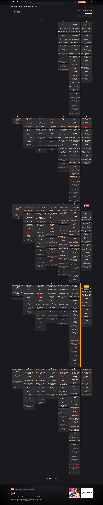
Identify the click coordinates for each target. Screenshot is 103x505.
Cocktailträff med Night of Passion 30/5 (74, 418)
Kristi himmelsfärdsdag (52, 261)
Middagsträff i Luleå (40, 232)
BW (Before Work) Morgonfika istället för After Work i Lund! (40, 372)
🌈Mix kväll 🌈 (74, 359)
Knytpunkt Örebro (52, 218)
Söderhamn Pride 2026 (40, 369)
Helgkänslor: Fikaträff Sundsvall (74, 231)
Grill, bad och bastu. (74, 401)
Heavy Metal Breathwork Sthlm (51, 242)
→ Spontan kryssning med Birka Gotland (63, 210)
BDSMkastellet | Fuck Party (75, 61)
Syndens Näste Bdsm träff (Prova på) (74, 429)
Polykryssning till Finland (63, 220)
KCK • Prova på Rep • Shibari (86, 53)
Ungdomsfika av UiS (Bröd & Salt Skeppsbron (40, 126)
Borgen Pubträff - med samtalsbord (51, 304)
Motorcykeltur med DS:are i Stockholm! (86, 134)
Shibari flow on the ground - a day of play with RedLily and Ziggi (74, 39)
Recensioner (34, 6)
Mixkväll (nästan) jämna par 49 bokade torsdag (63, 69)
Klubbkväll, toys (63, 250)
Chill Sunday (86, 75)
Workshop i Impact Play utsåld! (74, 132)
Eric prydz (63, 151)
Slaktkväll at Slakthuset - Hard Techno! (74, 92)
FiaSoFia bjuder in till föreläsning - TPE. (75, 315)
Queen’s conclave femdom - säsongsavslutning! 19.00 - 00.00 (74, 162)
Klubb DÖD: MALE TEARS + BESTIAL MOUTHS (40, 304)
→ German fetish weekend (86, 212)
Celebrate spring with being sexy (74, 83)
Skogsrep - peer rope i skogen (86, 230)
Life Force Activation (86, 308)
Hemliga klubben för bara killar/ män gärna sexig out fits (29, 145)
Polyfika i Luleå (17, 373)
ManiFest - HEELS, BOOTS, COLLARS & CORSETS (74, 437)
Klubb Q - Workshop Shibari (52, 126)
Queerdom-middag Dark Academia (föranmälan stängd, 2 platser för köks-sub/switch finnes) (86, 260)
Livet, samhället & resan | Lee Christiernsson (63, 377)
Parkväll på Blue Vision (75, 100)
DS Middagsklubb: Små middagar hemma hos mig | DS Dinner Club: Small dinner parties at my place (74, 28)
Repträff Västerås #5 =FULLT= (86, 59)
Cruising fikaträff (75, 379)
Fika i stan (75, 307)
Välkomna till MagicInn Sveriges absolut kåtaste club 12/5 (29, 240)
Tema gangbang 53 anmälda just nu (29, 312)
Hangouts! (29, 377)
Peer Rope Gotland (29, 232)
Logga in (81, 2)
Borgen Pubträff (52, 134)
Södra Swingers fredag (63, 427)
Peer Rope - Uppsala (86, 143)
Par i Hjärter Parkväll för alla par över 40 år (51, 148)
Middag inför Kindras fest (74, 407)
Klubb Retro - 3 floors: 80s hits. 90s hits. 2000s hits (74, 440)
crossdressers (44, 496)
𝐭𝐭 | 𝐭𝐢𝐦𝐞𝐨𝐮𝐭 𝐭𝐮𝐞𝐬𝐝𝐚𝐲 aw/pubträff (29, 299)
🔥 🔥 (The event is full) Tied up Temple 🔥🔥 (63, 296)
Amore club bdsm (75, 415)
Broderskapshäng (52, 296)
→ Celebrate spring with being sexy (86, 34)
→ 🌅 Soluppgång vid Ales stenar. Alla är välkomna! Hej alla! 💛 (86, 28)
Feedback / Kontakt (34, 499)
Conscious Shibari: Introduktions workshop (74, 134)
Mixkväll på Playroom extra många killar (63, 145)
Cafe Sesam (29, 129)
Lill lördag (40, 150)
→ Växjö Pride (40, 118)
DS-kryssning (75, 321)
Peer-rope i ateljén (63, 383)
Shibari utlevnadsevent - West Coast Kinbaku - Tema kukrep (74, 45)
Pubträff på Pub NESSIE (40, 218)
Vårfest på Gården (75, 50)
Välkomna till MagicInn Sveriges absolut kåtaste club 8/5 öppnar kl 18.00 (63, 159)
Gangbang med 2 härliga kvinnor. (86, 394)
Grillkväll (63, 380)
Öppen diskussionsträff (17, 375)
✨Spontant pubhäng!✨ (74, 248)
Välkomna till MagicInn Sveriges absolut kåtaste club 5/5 (40, 140)
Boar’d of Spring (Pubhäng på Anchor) (51, 377)
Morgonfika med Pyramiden (52, 285)
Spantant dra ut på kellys (74, 259)
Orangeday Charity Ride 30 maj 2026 (74, 377)
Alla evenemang (14, 7)
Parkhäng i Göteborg (74, 324)
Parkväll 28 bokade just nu (63, 170)
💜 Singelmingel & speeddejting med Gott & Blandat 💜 (51, 248)
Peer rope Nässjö (75, 301)
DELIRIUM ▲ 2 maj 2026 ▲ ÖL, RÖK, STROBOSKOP (74, 86)
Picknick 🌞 (75, 404)
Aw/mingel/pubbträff (63, 25)
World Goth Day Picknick (86, 377)
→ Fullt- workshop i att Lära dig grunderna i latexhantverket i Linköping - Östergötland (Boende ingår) (86, 219)
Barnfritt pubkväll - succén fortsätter (86, 159)
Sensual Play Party (52, 129)
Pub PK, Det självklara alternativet (17, 208)
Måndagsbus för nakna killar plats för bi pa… (17, 122)
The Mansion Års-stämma (74, 299)
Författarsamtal (52, 231)
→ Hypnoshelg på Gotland (75, 372)
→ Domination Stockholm (74, 25)
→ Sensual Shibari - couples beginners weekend (86, 118)
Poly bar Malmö (29, 218)
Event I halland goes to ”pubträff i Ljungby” (74, 56)
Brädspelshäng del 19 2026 (86, 50)
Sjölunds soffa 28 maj (52, 383)
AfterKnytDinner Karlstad (63, 36)
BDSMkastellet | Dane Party (75, 156)
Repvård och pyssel (63, 123)
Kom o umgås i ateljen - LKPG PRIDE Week (17, 286)
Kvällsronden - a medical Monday (17, 211)
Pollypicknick (63, 222)
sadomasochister (14, 498)
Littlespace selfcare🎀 (86, 123)
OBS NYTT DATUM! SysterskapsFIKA (86, 42)
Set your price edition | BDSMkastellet (75, 337)
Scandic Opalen (52, 310)
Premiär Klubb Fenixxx (75, 89)
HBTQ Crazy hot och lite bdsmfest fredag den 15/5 (63, 266)
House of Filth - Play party (40, 380)
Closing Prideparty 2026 (75, 385)
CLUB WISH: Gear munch (40, 227)
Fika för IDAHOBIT (86, 258)
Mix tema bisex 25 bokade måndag (63, 271)
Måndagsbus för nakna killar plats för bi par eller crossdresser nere (63, 53)
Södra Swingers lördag (74, 459)
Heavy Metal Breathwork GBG (86, 140)
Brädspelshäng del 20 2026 (86, 137)
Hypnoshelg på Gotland (63, 372)
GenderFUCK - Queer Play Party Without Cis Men (63, 304)
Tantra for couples (75, 396)
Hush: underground (63, 307)
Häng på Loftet (75, 145)
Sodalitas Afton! (52, 237)
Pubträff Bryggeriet (74, 64)
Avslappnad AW (52, 301)
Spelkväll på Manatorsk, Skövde (63, 236)
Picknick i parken (29, 288)
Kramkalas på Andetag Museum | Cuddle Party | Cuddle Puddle (51, 388)
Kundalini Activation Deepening (17, 289)
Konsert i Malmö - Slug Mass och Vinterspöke (40, 221)
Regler (29, 499)
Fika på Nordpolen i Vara (86, 383)
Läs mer (35, 498)
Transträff (29, 394)
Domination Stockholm (63, 28)
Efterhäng (40, 249)
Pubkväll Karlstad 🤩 (63, 288)
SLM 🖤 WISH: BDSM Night (86, 72)
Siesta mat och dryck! (75, 170)
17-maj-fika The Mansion (86, 255)
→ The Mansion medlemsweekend (75, 285)
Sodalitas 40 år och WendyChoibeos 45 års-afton (51, 386)
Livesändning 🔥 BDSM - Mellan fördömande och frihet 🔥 (74, 234)
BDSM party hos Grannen (74, 335)
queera (22, 498)
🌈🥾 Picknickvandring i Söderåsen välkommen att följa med (74, 382)
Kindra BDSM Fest (75, 423)
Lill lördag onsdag (40, 329)
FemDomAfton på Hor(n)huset (29, 293)
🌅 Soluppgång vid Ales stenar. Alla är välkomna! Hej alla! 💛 (74, 31)
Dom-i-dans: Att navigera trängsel (74, 410)
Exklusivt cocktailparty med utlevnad (74, 67)
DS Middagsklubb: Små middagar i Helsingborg (75, 288)
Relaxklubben (40, 148)
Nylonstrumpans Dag (63, 212)
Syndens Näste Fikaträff (52, 288)
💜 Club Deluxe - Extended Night (63, 50)
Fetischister (39, 496)
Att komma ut (86, 238)
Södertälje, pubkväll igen (75, 434)
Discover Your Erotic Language (63, 45)
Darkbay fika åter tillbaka (74, 226)
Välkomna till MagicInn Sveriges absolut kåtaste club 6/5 (40, 142)
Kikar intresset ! (75, 81)
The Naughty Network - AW (63, 34)
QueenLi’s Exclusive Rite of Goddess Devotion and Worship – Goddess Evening (74, 165)
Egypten (63, 215)
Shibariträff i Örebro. (29, 221)
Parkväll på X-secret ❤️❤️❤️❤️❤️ (74, 464)
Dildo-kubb (63, 217)
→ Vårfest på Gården (86, 31)
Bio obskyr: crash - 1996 (17, 381)
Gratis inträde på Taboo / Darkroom (40, 134)
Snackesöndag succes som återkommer (86, 78)
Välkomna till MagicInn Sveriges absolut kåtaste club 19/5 (29, 310)
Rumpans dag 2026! (52, 210)
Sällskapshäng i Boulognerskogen (74, 421)
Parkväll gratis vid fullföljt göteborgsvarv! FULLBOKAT (75, 362)
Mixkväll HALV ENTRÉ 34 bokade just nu (74, 200)
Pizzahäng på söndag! (86, 70)
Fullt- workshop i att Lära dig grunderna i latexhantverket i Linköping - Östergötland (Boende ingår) (74, 217)
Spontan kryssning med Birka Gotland (51, 229)
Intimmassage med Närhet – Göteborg (86, 45)
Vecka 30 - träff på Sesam (51, 299)
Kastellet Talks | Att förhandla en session (40, 383)
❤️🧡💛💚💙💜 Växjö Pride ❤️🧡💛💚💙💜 (29, 123)
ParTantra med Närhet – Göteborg (74, 36)
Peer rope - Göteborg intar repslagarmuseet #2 (86, 227)
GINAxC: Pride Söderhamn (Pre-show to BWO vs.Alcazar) (74, 443)
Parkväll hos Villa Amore (75, 356)
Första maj (63, 64)
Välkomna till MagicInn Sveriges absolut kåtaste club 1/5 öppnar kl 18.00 (63, 61)
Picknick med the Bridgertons (86, 129)
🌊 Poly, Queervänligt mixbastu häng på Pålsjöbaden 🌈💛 (51, 293)
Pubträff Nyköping (63, 230)
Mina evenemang (27, 6)
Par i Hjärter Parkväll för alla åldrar (63, 66)
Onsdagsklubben (40, 240)
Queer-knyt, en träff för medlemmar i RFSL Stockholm (75, 296)
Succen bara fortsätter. (75, 108)
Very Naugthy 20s (75, 329)
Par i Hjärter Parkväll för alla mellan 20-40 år (51, 264)
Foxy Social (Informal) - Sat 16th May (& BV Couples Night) (74, 275)
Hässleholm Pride (75, 293)
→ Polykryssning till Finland (75, 210)
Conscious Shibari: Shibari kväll (74, 151)
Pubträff (63, 132)
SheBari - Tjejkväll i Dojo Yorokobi (74, 148)
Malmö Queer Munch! (40, 235)
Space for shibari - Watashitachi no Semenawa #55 (86, 132)
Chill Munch (86, 313)
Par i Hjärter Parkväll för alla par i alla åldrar (63, 167)
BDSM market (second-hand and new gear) (63, 31)
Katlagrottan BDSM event (74, 426)
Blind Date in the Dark (63, 241)
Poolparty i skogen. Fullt (75, 393)
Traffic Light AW (63, 421)
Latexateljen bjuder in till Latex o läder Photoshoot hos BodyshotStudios (86, 145)
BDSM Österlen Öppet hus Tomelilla (86, 67)
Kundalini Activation (86, 154)
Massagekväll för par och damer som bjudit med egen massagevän (51, 145)
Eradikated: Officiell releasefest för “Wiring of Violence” (63, 137)
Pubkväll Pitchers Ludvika (29, 210)
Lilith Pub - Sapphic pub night (63, 134)
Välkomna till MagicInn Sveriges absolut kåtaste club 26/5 (29, 405)
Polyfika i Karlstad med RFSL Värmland (29, 229)
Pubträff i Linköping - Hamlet (63, 293)
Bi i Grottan (75, 212)
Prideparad (75, 228)
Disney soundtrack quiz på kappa (29, 397)
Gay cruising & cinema (63, 56)
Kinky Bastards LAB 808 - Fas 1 (63, 255)
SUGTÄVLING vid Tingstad (86, 162)
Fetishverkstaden (86, 39)
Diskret (19, 500)
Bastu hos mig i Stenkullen (63, 247)
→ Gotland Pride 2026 (52, 207)
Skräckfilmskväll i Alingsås (75, 159)
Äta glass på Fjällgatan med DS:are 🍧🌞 (86, 310)
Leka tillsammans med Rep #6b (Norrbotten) (74, 129)
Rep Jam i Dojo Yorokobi (86, 56)
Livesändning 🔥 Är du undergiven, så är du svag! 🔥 (74, 53)
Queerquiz (52, 224)
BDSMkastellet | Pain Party (75, 245)
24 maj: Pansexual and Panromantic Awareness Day (22, 489)
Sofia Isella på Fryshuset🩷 (75, 215)
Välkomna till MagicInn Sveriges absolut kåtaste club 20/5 (40, 323)
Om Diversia (25, 499)
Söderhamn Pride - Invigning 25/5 (17, 370)
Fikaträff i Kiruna (86, 61)
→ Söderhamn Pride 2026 (51, 369)
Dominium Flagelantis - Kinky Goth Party (74, 70)
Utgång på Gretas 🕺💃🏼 (75, 340)
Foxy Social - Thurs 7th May (51, 142)
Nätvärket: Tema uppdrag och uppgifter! (74, 59)
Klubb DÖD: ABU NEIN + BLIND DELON (63, 402)
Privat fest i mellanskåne (74, 253)
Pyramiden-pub (29, 224)
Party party (75, 272)
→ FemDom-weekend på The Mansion (74, 375)
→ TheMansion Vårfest (75, 23)
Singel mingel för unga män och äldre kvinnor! (74, 154)
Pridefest (63, 252)
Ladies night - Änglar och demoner (74, 432)
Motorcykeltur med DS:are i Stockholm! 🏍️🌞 (86, 299)
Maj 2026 (17, 12)
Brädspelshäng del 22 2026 (86, 241)
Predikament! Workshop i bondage (86, 151)
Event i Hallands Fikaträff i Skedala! (17, 119)
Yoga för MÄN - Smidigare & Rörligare (40, 129)
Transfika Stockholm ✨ (29, 126)
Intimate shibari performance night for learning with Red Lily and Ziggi (51, 234)
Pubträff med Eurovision (74, 256)
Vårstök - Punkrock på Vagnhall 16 (74, 143)
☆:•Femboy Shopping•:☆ (74, 390)
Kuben (29, 140)
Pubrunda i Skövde (74, 332)
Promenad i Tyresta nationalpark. (74, 137)
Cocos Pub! (75, 75)
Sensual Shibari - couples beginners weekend (74, 123)
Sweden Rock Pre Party (75, 78)
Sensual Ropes (63, 405)
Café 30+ (51, 123)
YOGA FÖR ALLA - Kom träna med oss (40, 310)
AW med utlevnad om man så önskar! (63, 394)
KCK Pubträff (63, 397)
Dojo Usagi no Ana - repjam (17, 292)
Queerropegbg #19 (63, 386)
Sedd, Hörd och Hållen (75, 220)
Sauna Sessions (86, 316)
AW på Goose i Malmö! (63, 227)
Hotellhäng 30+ (52, 239)
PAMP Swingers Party (63, 424)
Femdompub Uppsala (63, 129)
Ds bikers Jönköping (40, 296)
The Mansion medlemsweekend (63, 285)
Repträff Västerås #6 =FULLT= (86, 249)
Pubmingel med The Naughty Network (63, 140)
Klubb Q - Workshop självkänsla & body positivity (29, 380)
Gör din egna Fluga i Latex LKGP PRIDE (40, 293)
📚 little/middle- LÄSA (40, 285)
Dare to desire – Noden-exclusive (40, 238)
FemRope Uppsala (52, 245)
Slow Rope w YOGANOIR (86, 294)
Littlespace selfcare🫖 (86, 36)
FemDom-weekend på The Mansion (63, 375)
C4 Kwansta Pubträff (63, 148)
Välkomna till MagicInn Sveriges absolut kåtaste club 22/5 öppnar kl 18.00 (63, 318)
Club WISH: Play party (52, 375)
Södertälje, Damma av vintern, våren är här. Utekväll (74, 72)
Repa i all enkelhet (52, 227)
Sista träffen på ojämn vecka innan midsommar (74, 192)
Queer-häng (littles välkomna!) (86, 233)
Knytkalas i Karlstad (40, 224)
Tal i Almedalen (75, 237)
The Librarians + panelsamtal (40, 213)
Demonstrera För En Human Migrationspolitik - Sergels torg (86, 148)
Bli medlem (88, 2)
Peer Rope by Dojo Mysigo (63, 388)
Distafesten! (75, 310)
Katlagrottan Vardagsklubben (63, 58)
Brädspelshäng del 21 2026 (52, 213)
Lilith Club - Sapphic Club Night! (63, 408)
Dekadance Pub (63, 233)
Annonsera (40, 499)
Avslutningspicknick (86, 252)
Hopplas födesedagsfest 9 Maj (74, 140)
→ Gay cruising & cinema (75, 94)
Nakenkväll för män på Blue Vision (51, 140)
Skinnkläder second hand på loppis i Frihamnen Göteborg (74, 42)
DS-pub (63, 290)
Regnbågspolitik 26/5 (29, 375)
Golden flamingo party (63, 244)
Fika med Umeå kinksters (28, 132)
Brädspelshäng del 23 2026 (75, 290)
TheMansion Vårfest (63, 23)
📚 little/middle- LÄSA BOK (40, 123)
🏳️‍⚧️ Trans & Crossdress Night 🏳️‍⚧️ (74, 181)
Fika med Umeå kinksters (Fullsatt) (29, 290)
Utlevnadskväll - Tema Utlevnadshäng (40, 229)
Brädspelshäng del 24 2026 (86, 302)
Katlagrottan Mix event (75, 351)
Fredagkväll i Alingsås (63, 391)
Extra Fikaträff (51, 132)
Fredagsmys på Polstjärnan (63, 42)
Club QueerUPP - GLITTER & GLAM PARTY (74, 176)
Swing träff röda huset (74, 105)
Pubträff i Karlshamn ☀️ (52, 380)
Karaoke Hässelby (40, 132)
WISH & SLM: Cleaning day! (86, 386)
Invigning (40, 243)
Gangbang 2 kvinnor (40, 265)
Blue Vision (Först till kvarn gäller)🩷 (86, 266)
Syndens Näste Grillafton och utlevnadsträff (74, 242)
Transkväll (40, 375)
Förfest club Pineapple (63, 164)
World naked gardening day (75, 34)
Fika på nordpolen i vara (52, 221)
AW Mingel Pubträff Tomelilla (63, 126)
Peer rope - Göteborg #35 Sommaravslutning (86, 244)
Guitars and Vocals (63, 143)
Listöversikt (21, 6)
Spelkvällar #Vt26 (40, 299)
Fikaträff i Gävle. (29, 137)
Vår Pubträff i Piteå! (74, 412)
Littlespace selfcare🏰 (86, 222)
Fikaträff (86, 64)
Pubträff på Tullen (40, 290)
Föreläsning (63, 225)
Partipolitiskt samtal (74, 239)
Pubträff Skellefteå (63, 39)
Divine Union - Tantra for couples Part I (75, 304)
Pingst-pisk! (75, 318)
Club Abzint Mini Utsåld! (75, 173)
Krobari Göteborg (40, 301)
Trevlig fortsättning (74, 326)
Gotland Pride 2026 (40, 210)
